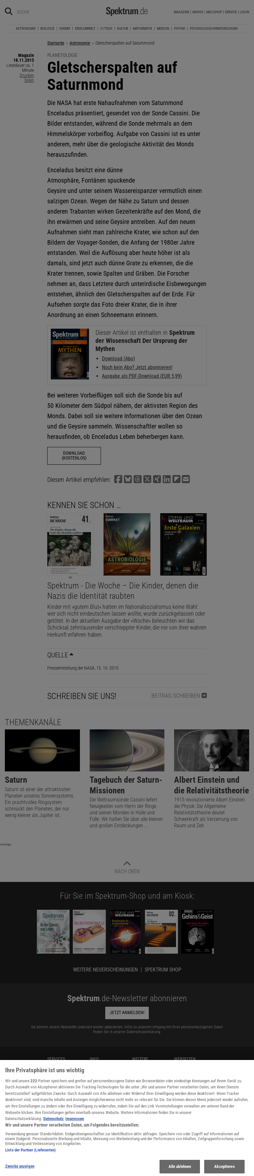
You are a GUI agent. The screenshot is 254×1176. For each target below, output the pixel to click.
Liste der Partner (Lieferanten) (30, 1158)
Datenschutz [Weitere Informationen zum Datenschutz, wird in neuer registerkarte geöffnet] (53, 1127)
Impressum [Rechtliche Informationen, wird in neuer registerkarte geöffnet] (74, 1127)
